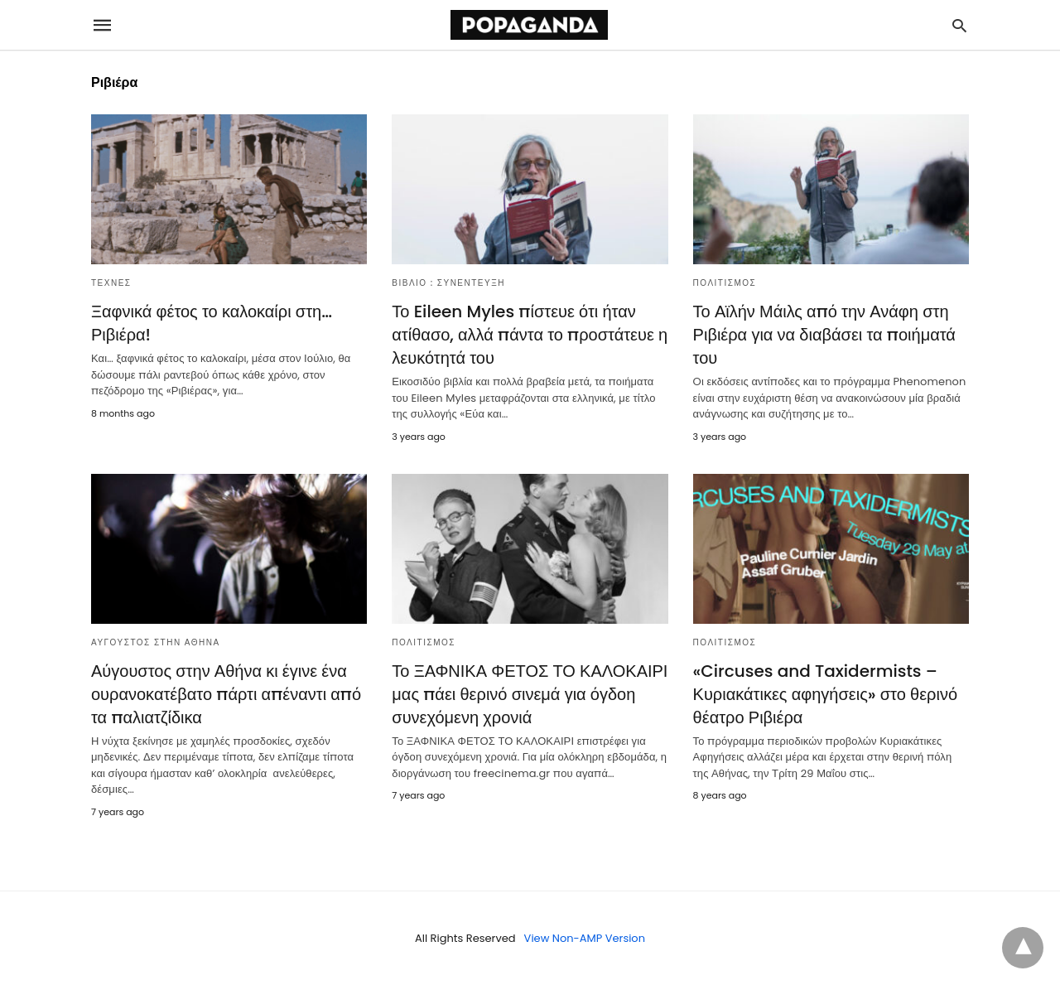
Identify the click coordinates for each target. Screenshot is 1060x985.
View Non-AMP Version (584, 938)
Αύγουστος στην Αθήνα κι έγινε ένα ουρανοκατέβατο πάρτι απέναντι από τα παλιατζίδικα (226, 694)
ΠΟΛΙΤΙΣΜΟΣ (725, 283)
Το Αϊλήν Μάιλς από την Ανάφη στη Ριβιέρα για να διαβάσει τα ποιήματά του (824, 334)
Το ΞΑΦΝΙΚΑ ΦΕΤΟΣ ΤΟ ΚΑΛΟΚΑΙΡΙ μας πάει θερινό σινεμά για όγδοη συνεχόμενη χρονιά (529, 694)
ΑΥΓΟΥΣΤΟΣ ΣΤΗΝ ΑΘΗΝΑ (155, 642)
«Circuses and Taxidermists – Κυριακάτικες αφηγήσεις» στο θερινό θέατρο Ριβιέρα (825, 694)
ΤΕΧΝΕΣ (111, 283)
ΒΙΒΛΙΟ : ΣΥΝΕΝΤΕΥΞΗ (448, 283)
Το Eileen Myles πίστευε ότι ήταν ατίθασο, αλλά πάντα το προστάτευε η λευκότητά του (529, 334)
